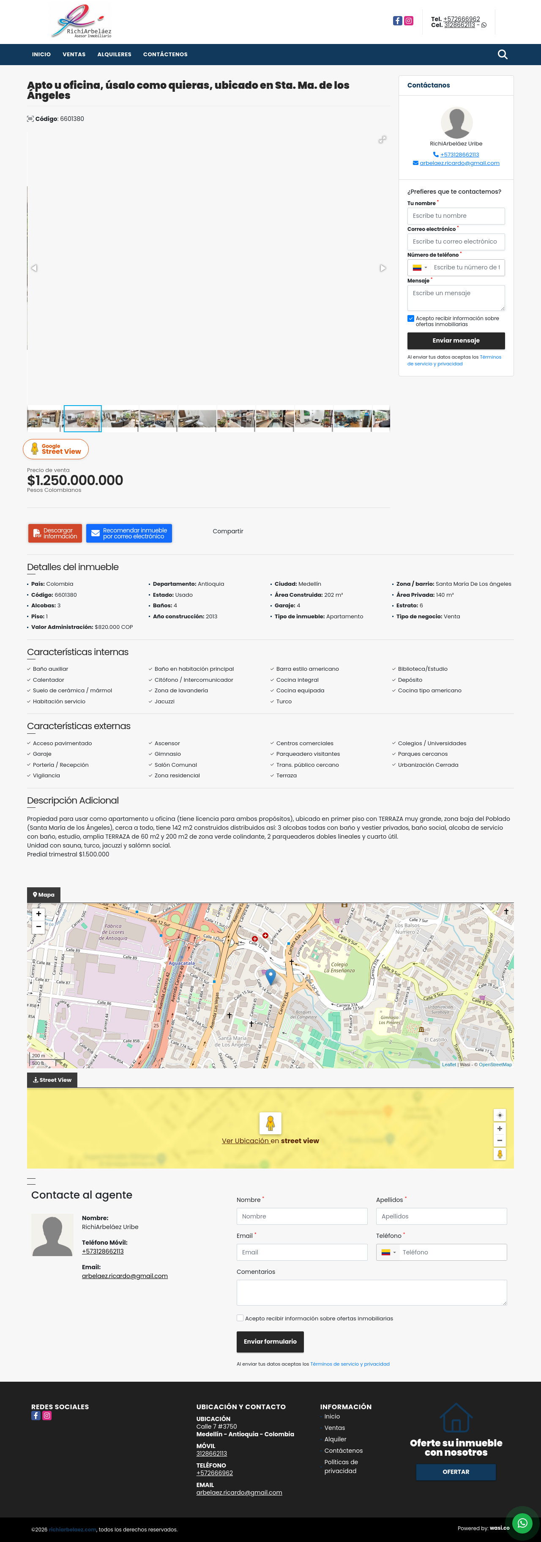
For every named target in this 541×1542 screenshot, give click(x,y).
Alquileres (114, 54)
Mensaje (420, 280)
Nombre (250, 1200)
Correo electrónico (433, 229)
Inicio (41, 54)
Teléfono (390, 1236)
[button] (382, 139)
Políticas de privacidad (341, 1466)
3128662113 (459, 25)
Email (247, 1236)
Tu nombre (423, 203)
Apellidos (391, 1200)
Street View (57, 449)
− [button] (38, 927)
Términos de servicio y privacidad (454, 361)
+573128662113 (459, 155)
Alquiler (336, 1439)
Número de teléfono (434, 254)
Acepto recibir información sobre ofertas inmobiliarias (319, 1318)
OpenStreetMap (495, 1064)
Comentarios (256, 1272)
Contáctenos (165, 54)
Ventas (74, 54)
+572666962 (461, 19)
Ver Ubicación (246, 1141)
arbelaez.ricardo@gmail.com (460, 163)
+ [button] (38, 914)
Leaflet (449, 1064)
